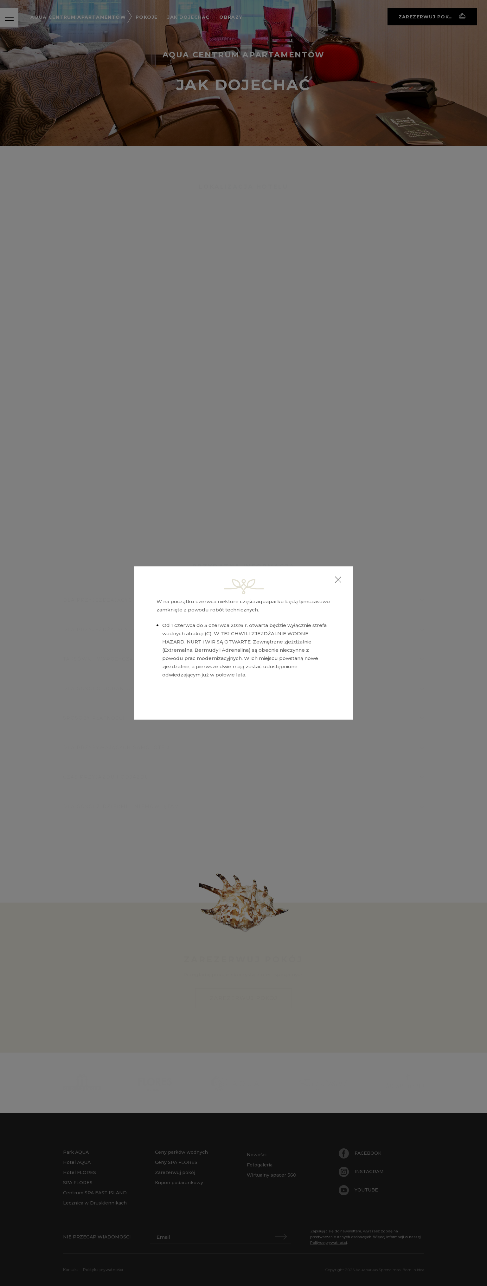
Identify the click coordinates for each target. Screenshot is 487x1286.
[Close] (338, 580)
